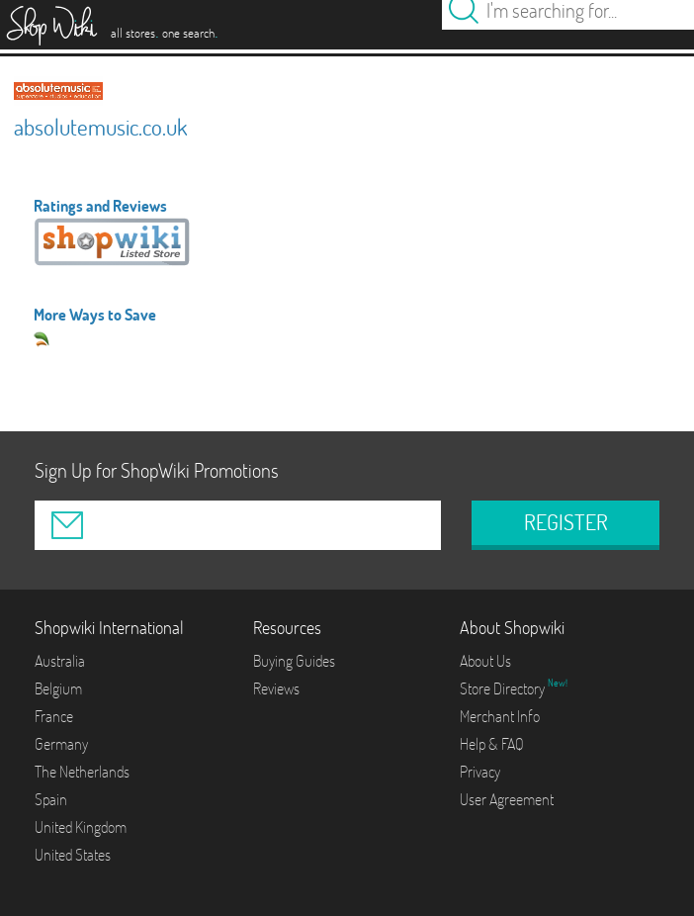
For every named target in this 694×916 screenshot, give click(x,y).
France (54, 716)
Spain (51, 799)
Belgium (58, 688)
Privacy (480, 771)
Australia (60, 661)
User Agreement (507, 799)
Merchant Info (500, 716)
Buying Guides (294, 661)
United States (73, 855)
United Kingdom (81, 827)
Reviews (276, 688)
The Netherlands (82, 771)
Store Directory (504, 688)
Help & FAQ (492, 744)
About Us (485, 661)
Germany (61, 744)
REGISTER (566, 522)
